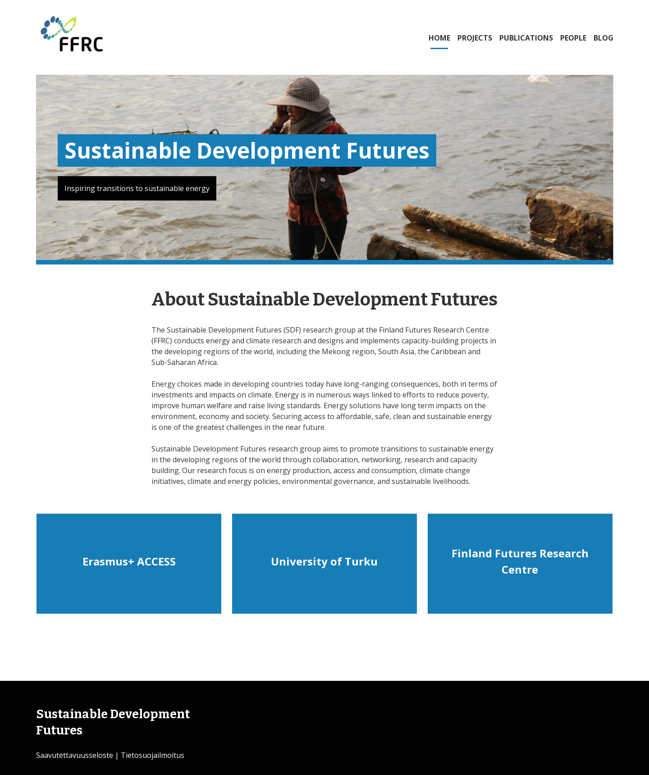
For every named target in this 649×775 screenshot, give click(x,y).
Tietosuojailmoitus (152, 755)
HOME (439, 38)
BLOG (603, 38)
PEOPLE (573, 38)
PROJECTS (474, 38)
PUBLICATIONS (526, 38)
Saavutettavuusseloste (74, 755)
